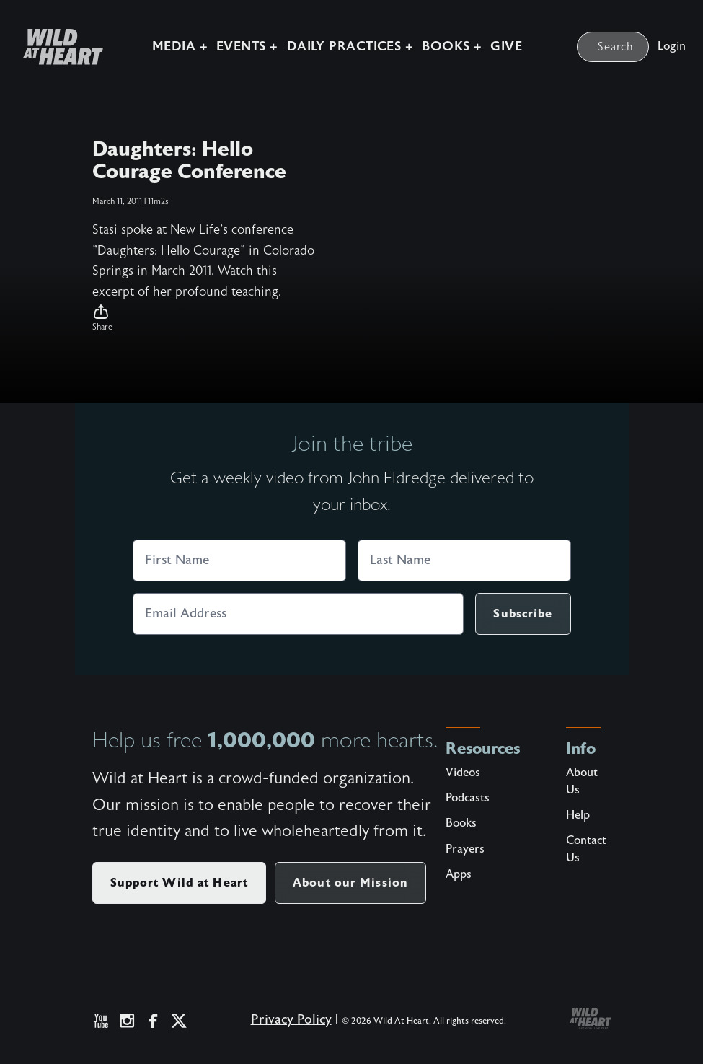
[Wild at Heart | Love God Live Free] (57, 47)
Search (616, 46)
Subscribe (522, 613)
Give (506, 46)
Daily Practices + (350, 46)
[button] (204, 318)
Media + (180, 46)
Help (578, 815)
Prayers (465, 849)
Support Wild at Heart (179, 882)
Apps (459, 874)
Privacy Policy (291, 1019)
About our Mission (350, 882)
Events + (247, 46)
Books (461, 823)
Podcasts (468, 797)
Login (672, 46)
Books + (452, 46)
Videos (463, 772)
